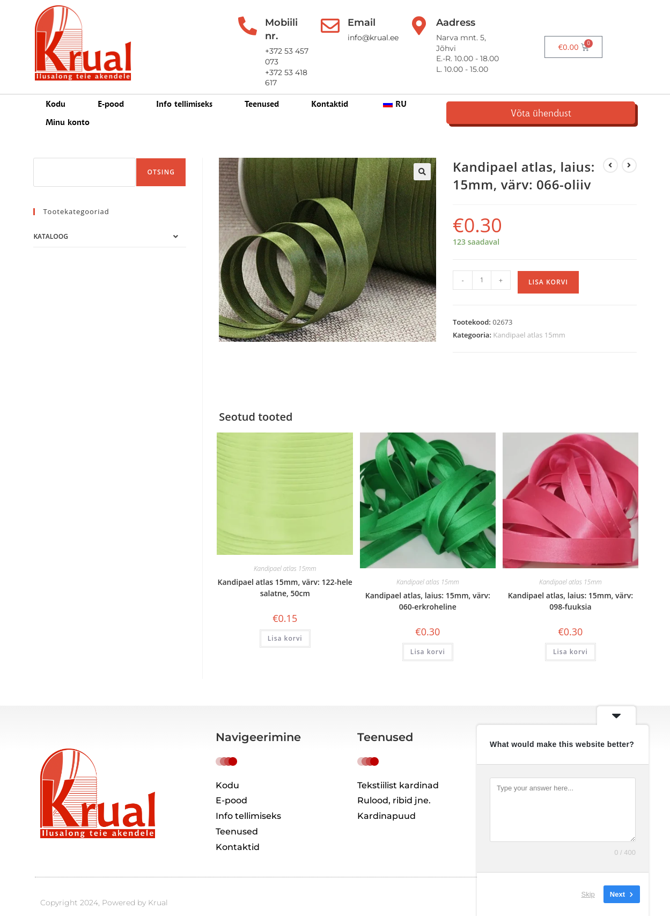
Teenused (262, 91)
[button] (422, 154)
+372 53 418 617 (289, 48)
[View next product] (629, 147)
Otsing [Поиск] (161, 154)
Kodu (55, 91)
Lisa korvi (548, 264)
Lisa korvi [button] (285, 620)
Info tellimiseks (184, 91)
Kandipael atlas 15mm (529, 317)
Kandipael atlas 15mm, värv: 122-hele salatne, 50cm (285, 570)
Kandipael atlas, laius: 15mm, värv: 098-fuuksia (570, 584)
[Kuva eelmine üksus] (610, 147)
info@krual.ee (388, 37)
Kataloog (50, 218)
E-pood (111, 91)
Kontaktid (329, 91)
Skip (588, 894)
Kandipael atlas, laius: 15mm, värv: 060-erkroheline (427, 584)
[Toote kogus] (481, 262)
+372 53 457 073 (290, 37)
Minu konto (461, 91)
